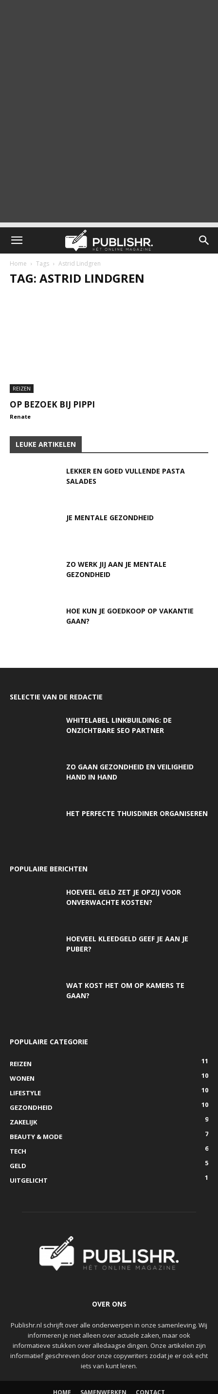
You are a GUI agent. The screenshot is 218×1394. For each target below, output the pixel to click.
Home (18, 263)
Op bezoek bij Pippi (52, 404)
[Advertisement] (109, 113)
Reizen (22, 388)
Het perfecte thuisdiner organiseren (137, 813)
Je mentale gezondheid (110, 517)
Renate (20, 416)
